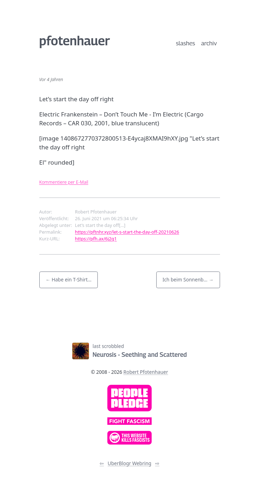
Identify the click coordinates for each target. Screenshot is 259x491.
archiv (209, 43)
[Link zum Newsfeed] (97, 324)
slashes (185, 43)
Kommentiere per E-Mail (64, 182)
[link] (129, 398)
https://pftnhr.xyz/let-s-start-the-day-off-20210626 (127, 232)
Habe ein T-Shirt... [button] (72, 279)
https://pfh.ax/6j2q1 (96, 238)
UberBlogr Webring (129, 463)
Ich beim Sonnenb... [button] (185, 279)
